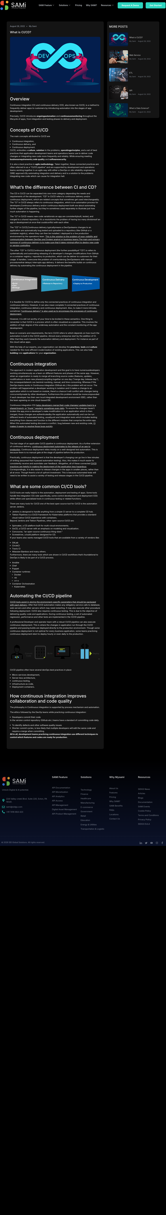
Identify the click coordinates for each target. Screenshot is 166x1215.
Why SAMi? (91, 5)
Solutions (64, 5)
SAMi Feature (46, 5)
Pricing (78, 5)
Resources (107, 5)
